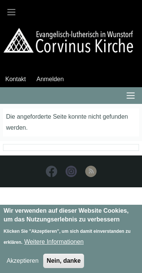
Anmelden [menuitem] (50, 79)
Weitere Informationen (54, 245)
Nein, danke (64, 264)
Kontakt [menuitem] (15, 79)
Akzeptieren (22, 264)
